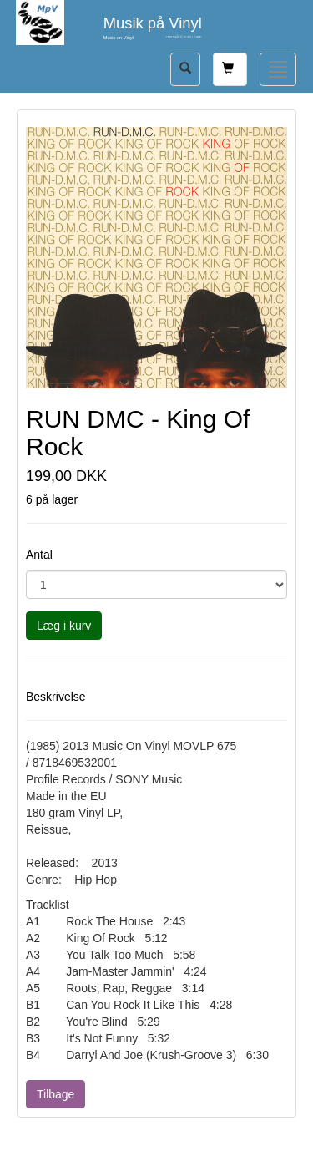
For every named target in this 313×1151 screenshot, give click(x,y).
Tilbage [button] (55, 1094)
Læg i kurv (64, 625)
